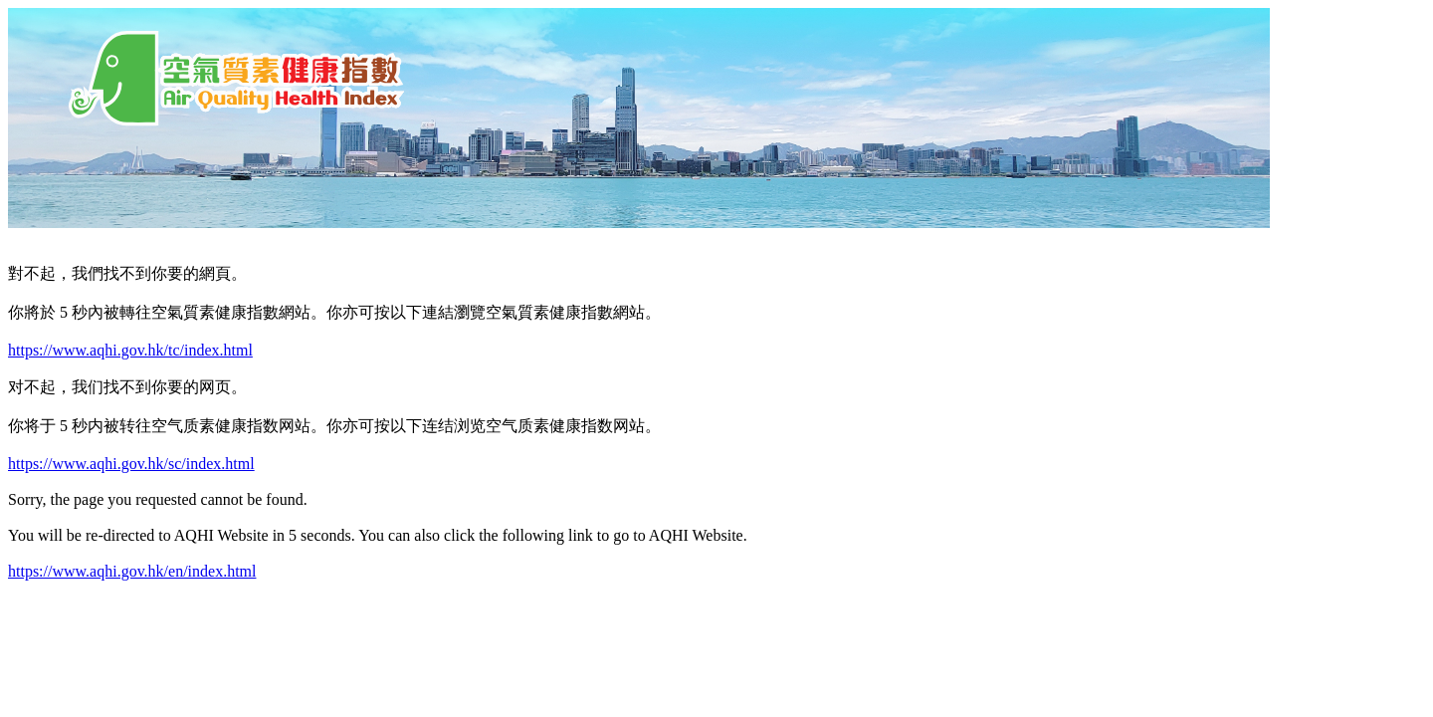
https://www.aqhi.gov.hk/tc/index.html (130, 350)
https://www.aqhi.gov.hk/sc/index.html (131, 463)
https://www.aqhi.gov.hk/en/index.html (132, 571)
